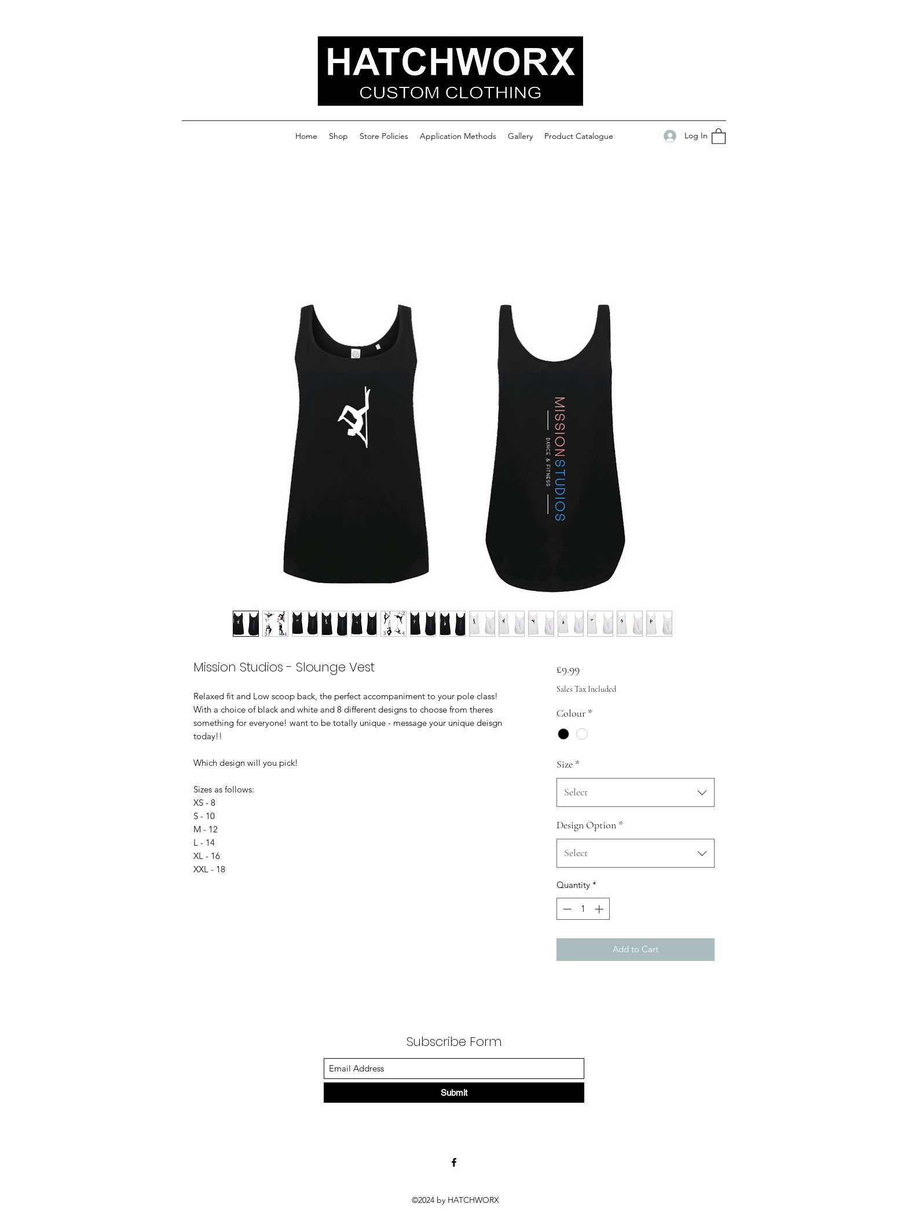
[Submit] (454, 1092)
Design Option (589, 824)
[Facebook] (454, 1162)
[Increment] (600, 909)
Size (568, 764)
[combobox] (635, 792)
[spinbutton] (582, 909)
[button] (719, 135)
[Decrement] (566, 909)
